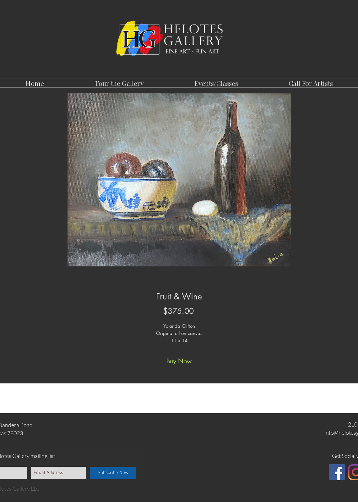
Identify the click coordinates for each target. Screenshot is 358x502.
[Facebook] (337, 472)
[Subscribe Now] (113, 473)
